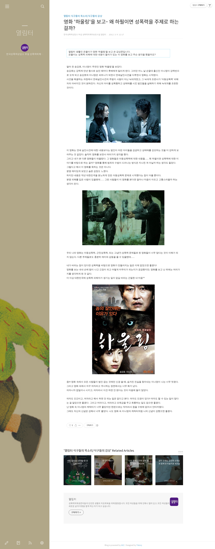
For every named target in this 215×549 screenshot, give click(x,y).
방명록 (19, 543)
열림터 (24, 33)
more (189, 451)
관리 (42, 543)
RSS (30, 543)
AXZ (131, 545)
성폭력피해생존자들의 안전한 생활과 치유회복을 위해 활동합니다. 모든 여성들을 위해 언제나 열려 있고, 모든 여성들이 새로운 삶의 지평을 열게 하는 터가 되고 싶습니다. (128, 505)
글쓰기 (7, 543)
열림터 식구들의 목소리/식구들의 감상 (92, 16)
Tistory (148, 545)
